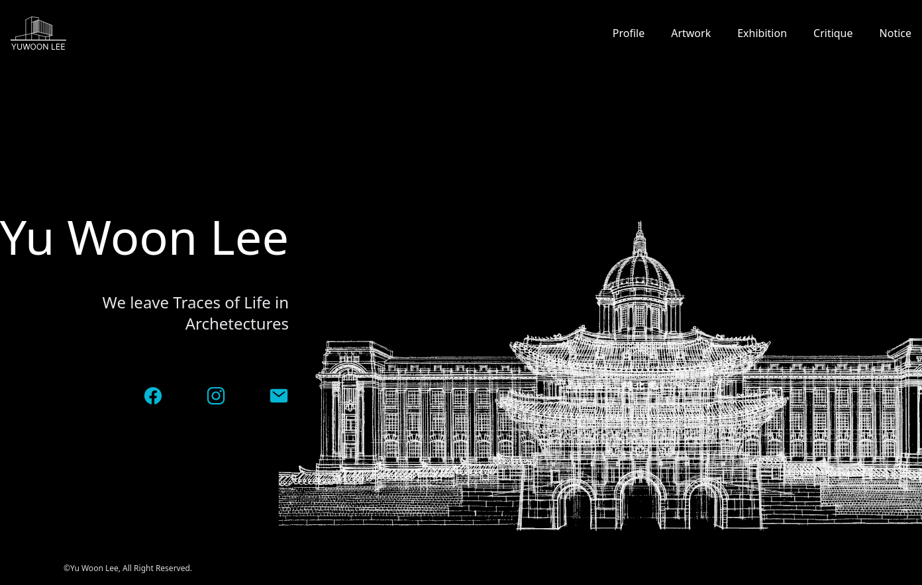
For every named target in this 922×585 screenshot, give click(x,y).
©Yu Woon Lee (91, 568)
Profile (628, 33)
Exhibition (762, 33)
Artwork (691, 33)
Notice (895, 33)
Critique (833, 33)
